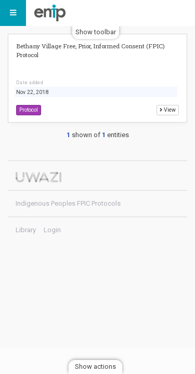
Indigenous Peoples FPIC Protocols (52, 13)
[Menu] (13, 13)
